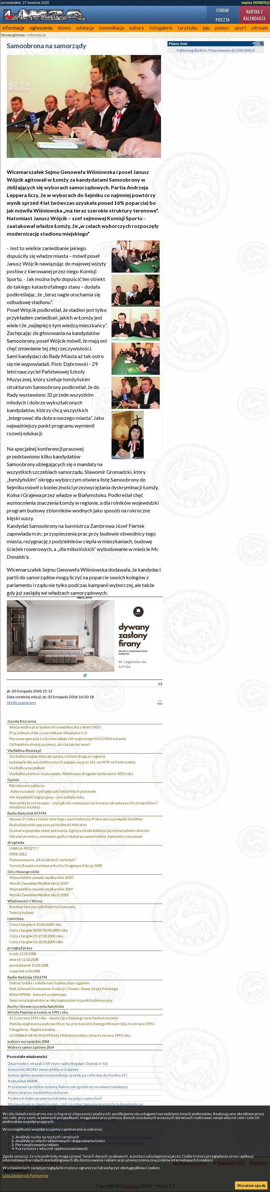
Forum (222, 10)
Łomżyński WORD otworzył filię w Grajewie (43, 1069)
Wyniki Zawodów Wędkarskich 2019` (39, 883)
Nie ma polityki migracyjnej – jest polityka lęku (46, 797)
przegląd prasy (19, 948)
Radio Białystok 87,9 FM (26, 813)
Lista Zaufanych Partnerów (25, 1175)
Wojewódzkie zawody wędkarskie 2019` (41, 889)
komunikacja (111, 28)
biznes (64, 28)
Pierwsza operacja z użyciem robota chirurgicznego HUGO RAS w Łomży (67, 738)
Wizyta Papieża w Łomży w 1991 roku (37, 1012)
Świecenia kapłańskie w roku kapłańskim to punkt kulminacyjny (61, 1000)
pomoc (222, 28)
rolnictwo (15, 919)
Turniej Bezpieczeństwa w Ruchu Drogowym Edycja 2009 (55, 865)
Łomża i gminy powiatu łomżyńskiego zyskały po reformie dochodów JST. (68, 1075)
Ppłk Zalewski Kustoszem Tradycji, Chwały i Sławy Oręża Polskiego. (63, 989)
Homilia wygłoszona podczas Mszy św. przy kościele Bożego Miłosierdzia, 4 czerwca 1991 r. (82, 1024)
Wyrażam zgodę (251, 1185)
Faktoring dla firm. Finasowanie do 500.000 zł (216, 50)
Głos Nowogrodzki (23, 872)
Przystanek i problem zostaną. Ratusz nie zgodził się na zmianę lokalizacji (68, 1087)
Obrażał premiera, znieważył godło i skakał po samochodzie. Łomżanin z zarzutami (75, 836)
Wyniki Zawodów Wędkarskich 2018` (39, 895)
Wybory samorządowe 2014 (30, 1047)
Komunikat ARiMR (23, 1081)
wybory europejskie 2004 (28, 1041)
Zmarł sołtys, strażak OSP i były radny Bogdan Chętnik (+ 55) (58, 1063)
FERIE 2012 (18, 854)
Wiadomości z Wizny (24, 901)
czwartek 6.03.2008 (24, 971)
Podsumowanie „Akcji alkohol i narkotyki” (42, 860)
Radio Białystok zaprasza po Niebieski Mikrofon (48, 825)
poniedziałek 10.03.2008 (28, 965)
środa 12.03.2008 (22, 954)
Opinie (13, 780)
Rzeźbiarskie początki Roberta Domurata (42, 907)
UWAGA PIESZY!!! (24, 848)
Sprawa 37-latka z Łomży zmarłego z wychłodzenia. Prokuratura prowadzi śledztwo (75, 819)
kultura (136, 28)
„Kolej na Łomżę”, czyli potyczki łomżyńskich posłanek (52, 791)
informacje (13, 28)
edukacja (85, 28)
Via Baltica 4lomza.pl (24, 750)
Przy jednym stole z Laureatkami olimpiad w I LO (48, 733)
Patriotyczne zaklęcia (26, 785)
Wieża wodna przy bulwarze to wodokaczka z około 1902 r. (55, 727)
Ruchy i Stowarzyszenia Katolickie (35, 1006)
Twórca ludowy (21, 912)
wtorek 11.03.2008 (23, 959)
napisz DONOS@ (255, 3)
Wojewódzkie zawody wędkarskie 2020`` (42, 877)
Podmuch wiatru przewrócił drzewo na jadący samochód (55, 1098)
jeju (206, 28)
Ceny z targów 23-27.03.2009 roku (36, 936)
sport (240, 28)
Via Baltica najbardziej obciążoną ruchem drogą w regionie (57, 756)
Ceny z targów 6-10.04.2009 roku (35, 924)
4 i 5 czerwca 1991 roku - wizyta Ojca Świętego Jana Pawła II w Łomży (64, 1018)
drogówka (15, 842)
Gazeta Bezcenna (21, 721)
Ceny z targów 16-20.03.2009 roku (36, 942)
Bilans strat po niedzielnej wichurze (38, 1092)
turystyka (187, 28)
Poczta (223, 19)
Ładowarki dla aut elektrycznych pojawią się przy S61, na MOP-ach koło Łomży (72, 762)
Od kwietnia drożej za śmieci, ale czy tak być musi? (49, 744)
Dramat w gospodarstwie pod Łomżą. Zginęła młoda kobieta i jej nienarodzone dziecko (79, 830)
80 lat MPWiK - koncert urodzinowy (37, 994)
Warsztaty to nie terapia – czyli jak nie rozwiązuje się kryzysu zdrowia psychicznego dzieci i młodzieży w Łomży (83, 805)
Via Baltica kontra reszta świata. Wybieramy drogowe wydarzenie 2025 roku (71, 774)
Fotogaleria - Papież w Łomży (32, 1029)
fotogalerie (161, 28)
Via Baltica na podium (27, 768)
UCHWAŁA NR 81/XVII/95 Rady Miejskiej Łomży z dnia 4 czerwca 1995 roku (69, 1035)
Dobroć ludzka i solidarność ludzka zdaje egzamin (49, 983)
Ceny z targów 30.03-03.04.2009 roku (38, 930)
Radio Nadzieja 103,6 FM (27, 977)
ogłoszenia (41, 28)
